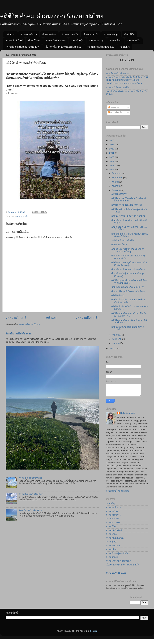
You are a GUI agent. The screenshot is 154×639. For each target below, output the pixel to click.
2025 (112, 140)
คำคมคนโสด (49, 34)
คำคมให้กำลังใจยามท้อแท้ (118, 561)
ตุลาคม (115, 182)
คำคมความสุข (111, 34)
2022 (112, 149)
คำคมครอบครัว (70, 34)
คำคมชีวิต (129, 34)
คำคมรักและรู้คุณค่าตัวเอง (100, 46)
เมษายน (116, 343)
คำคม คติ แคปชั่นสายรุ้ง (30, 478)
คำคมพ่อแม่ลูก (96, 40)
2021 (112, 153)
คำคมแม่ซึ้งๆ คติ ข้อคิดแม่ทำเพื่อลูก (128, 291)
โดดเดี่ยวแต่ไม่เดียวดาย (18, 333)
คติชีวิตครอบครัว (119, 194)
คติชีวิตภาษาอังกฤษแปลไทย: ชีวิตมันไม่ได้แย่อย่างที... (129, 314)
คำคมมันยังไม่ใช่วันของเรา (32, 494)
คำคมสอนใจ (133, 40)
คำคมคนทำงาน (29, 34)
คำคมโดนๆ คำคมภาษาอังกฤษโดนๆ (128, 269)
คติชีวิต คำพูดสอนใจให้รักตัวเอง (126, 205)
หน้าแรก (10, 34)
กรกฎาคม (117, 335)
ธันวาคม (116, 173)
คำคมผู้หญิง (77, 40)
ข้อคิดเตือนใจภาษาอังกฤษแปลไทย (127, 287)
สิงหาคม (116, 190)
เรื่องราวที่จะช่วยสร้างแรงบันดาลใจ (63, 46)
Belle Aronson (127, 413)
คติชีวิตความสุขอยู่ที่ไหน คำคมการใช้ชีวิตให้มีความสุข (129, 263)
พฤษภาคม (117, 339)
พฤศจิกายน (117, 177)
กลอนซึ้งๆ (125, 46)
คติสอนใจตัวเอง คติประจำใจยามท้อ (128, 216)
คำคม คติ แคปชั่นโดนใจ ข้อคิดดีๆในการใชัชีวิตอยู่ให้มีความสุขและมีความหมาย (127, 78)
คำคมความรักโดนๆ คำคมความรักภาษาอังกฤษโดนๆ (127, 250)
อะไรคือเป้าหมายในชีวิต (122, 240)
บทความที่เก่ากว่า (87, 317)
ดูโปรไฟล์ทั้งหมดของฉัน (117, 491)
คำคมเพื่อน (115, 40)
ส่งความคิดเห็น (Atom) (29, 324)
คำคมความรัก (90, 34)
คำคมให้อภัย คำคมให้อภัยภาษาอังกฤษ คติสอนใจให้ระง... (129, 235)
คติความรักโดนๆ (119, 244)
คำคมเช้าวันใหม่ (14, 40)
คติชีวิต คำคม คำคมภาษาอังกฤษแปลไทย (51, 16)
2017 (112, 170)
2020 (112, 157)
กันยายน (116, 186)
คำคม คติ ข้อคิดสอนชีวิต (117, 87)
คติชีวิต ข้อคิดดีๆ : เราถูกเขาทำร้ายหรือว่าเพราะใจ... (128, 300)
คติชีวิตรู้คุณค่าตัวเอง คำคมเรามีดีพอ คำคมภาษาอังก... (129, 281)
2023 (112, 144)
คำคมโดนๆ (34, 40)
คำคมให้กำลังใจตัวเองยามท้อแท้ (22, 46)
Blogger (93, 631)
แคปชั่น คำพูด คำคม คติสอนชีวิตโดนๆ (124, 83)
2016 (112, 348)
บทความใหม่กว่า (17, 317)
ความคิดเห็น (115, 112)
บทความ (113, 107)
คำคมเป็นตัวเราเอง (55, 40)
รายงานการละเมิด (116, 573)
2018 (112, 165)
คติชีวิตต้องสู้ (117, 295)
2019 (112, 161)
